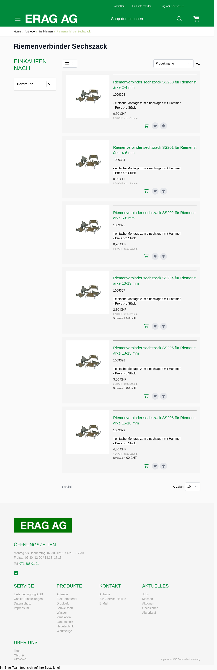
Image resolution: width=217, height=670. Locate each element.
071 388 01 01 (29, 563)
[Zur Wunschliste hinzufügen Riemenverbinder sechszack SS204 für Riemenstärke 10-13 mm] (155, 326)
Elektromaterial (67, 598)
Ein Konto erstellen (141, 6)
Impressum (21, 608)
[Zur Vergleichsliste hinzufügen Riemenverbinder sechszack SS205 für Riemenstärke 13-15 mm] (163, 396)
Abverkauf (149, 612)
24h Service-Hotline (113, 598)
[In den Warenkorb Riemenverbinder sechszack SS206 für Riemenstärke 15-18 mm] (146, 466)
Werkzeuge (64, 631)
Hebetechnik (65, 626)
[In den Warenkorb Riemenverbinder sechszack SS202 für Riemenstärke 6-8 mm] (146, 256)
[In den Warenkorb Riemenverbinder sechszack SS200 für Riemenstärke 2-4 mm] (146, 125)
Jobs (145, 594)
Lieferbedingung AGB (28, 594)
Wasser (62, 612)
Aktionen (148, 603)
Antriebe (30, 31)
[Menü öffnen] (18, 19)
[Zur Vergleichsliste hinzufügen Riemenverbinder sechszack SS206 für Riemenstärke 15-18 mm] (163, 466)
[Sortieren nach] (173, 63)
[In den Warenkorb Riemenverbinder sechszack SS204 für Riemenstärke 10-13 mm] (146, 326)
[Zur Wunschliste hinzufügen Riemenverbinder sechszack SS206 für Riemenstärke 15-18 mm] (155, 466)
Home (17, 31)
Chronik (19, 655)
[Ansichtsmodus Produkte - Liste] (67, 63)
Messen (147, 598)
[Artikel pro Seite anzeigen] (192, 486)
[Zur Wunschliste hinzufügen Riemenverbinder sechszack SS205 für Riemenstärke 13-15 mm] (155, 396)
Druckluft (63, 603)
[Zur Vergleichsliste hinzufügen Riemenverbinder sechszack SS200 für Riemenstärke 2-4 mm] (163, 125)
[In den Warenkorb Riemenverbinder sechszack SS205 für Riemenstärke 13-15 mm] (146, 396)
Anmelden (119, 6)
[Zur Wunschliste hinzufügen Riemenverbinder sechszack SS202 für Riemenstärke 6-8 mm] (155, 256)
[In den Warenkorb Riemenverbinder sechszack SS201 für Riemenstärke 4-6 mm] (146, 191)
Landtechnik (65, 621)
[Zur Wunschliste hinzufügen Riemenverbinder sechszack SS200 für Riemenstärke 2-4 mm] (155, 125)
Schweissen (65, 608)
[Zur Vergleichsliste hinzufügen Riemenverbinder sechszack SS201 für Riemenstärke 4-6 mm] (163, 191)
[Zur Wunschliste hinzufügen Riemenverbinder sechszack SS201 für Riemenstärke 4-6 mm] (155, 191)
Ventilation (64, 617)
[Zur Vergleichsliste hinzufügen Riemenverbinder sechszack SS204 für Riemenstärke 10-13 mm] (163, 326)
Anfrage (105, 594)
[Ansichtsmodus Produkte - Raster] (72, 63)
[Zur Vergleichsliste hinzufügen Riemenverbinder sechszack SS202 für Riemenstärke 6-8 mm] (163, 256)
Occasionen (150, 608)
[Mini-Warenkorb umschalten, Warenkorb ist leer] (196, 18)
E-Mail (104, 603)
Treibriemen (46, 31)
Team (17, 650)
